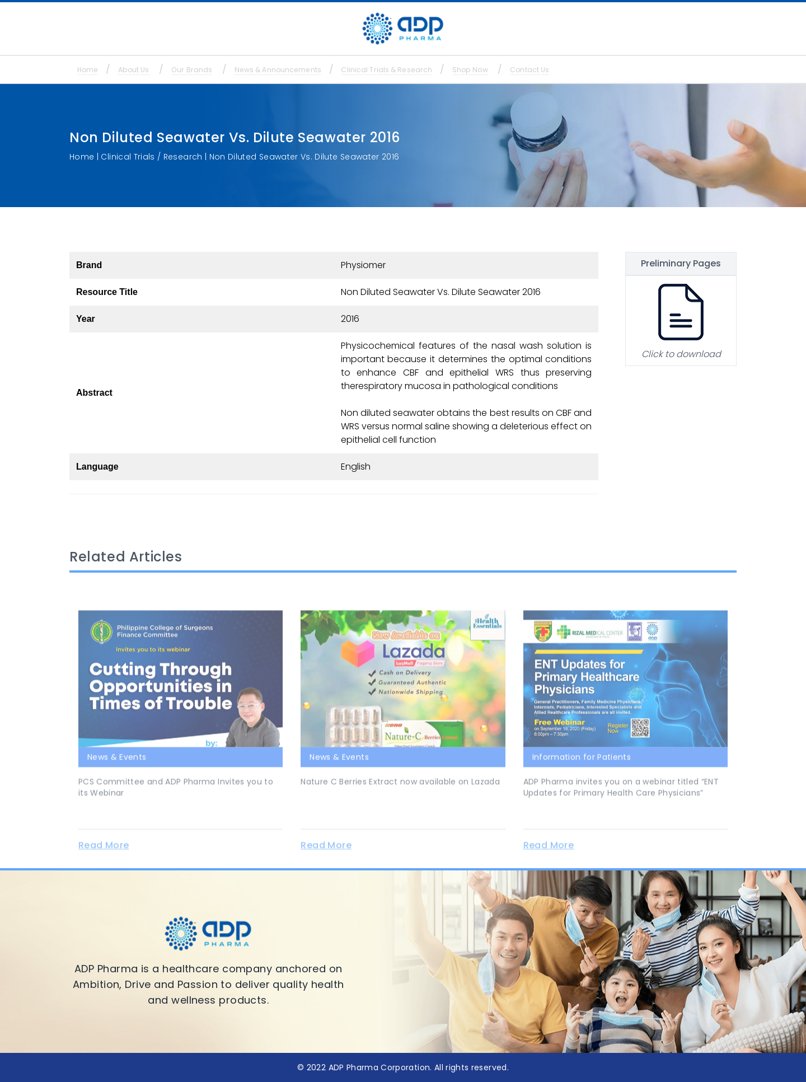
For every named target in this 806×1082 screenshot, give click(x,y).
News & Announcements (315, 69)
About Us (148, 69)
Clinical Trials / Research (151, 156)
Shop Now (534, 69)
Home (92, 69)
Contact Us (604, 69)
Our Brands (216, 69)
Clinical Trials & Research (439, 69)
